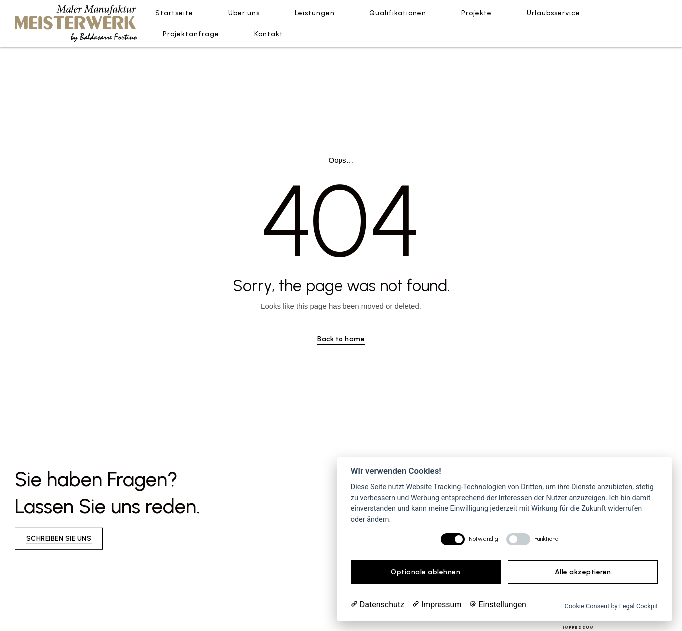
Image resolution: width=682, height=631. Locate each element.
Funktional (547, 538)
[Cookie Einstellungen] (497, 605)
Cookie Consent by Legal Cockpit (611, 606)
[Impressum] (436, 605)
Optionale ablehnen (425, 572)
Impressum (578, 627)
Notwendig (483, 538)
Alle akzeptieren (583, 572)
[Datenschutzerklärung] (377, 605)
